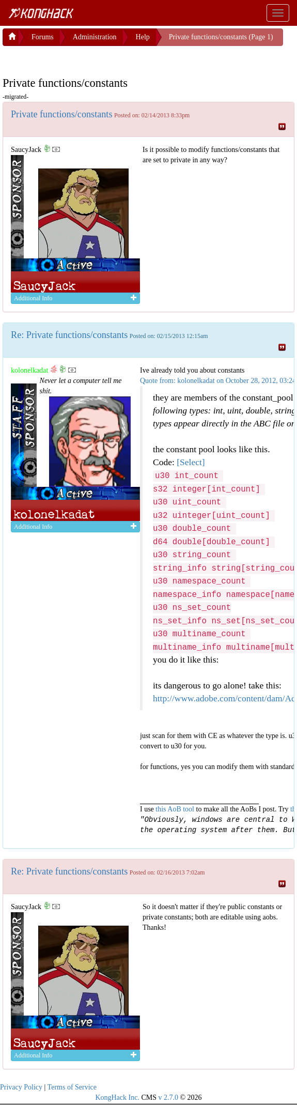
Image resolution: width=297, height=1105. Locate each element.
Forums (43, 37)
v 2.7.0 (168, 1097)
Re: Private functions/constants (69, 335)
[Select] (191, 462)
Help (143, 37)
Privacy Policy (21, 1087)
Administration (95, 37)
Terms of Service (72, 1087)
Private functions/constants (62, 114)
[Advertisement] (85, 59)
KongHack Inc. (117, 1097)
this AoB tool (174, 809)
